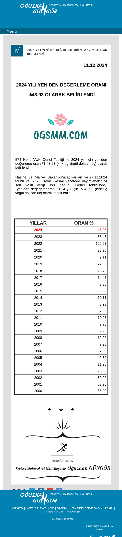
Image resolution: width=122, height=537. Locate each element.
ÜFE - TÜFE (76, 508)
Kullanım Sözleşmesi (63, 519)
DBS (52, 508)
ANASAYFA (17, 508)
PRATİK (109, 508)
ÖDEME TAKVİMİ (94, 508)
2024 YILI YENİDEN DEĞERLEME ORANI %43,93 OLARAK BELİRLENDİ (67, 52)
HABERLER (32, 508)
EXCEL (44, 508)
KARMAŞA (59, 511)
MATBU (48, 511)
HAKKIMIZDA (74, 511)
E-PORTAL (62, 508)
